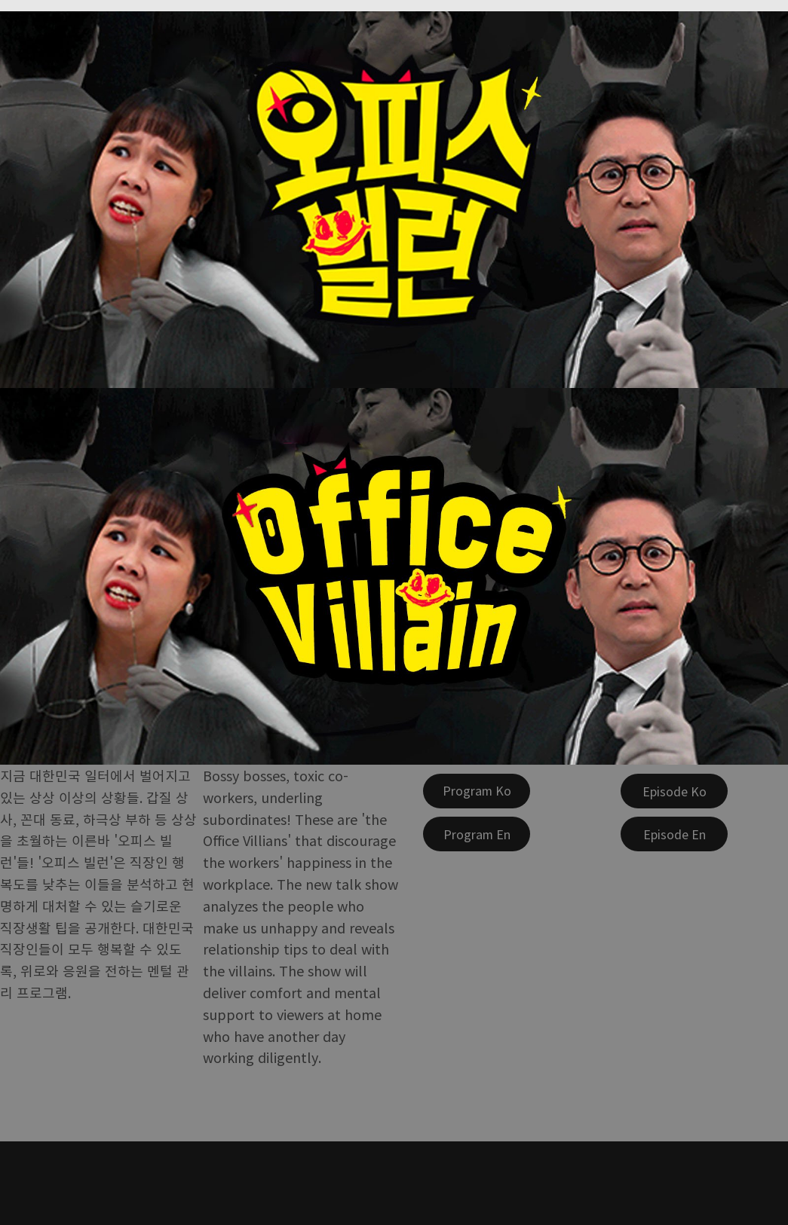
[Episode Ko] (674, 791)
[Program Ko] (476, 791)
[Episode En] (674, 834)
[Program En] (476, 834)
